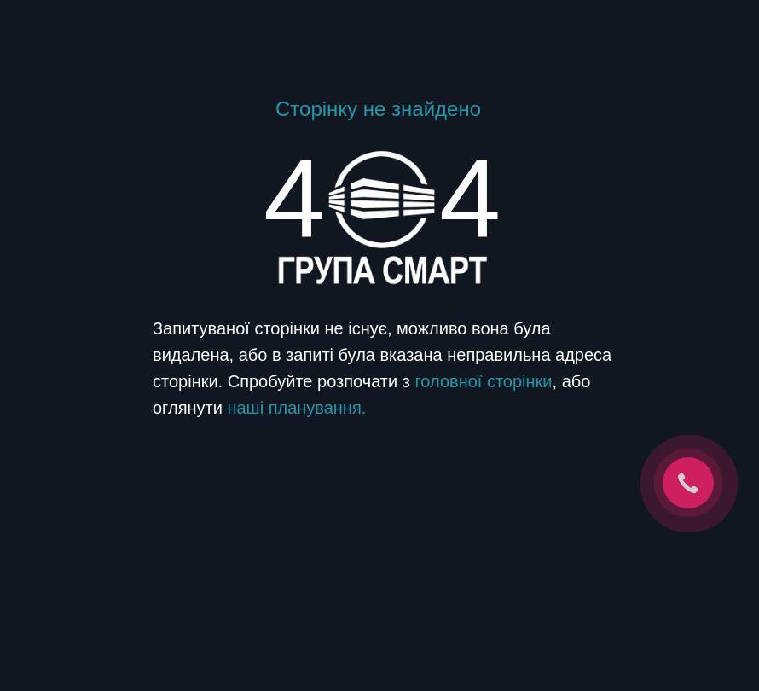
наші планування (294, 407)
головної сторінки (483, 381)
